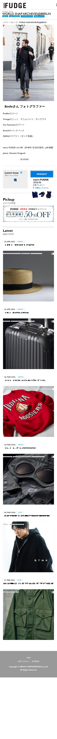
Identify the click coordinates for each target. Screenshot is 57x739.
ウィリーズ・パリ (36, 272)
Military (12, 644)
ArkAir (6, 644)
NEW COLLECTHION (16, 569)
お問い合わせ (23, 723)
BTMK (6, 569)
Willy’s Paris (25, 272)
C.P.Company (8, 495)
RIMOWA (7, 346)
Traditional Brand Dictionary (12, 272)
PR (17, 644)
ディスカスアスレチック (43, 421)
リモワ (32, 346)
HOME (5, 26)
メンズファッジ (27, 19)
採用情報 (35, 723)
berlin (5, 19)
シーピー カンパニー (38, 495)
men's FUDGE (14, 19)
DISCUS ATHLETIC (9, 421)
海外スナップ (39, 19)
